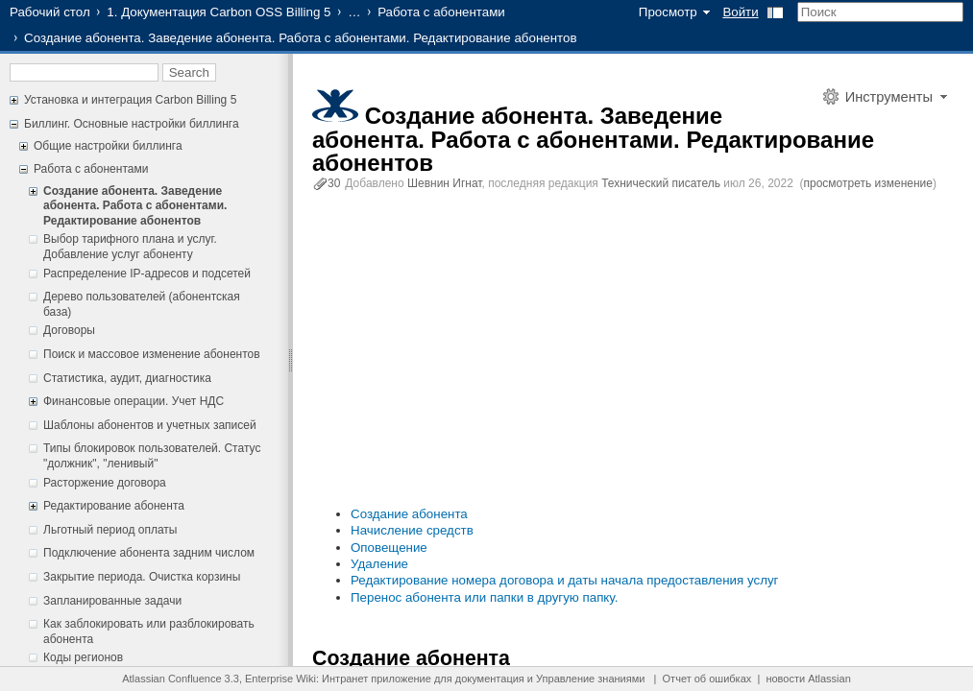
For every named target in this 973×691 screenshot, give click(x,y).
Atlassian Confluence (171, 678)
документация (489, 678)
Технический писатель (660, 183)
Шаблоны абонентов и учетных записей (149, 425)
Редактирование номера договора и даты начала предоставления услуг (564, 580)
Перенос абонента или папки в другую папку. (484, 597)
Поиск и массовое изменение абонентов (151, 354)
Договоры (69, 330)
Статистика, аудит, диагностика (127, 378)
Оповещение (389, 547)
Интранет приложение (376, 678)
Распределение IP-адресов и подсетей (147, 273)
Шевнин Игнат (444, 183)
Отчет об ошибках (707, 678)
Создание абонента (409, 514)
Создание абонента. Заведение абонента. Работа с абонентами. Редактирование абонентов (135, 205)
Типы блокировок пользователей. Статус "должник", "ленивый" (151, 455)
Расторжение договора (104, 482)
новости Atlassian (808, 678)
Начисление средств (412, 530)
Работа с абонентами (441, 12)
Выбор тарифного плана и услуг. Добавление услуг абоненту (130, 246)
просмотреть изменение (868, 183)
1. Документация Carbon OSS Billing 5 (218, 12)
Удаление (379, 564)
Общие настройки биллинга (108, 146)
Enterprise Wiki (280, 678)
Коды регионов (83, 657)
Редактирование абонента (113, 505)
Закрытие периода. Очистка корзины (141, 577)
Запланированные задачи (112, 601)
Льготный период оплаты (110, 529)
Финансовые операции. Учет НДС (133, 401)
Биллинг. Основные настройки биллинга (131, 124)
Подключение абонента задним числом (149, 553)
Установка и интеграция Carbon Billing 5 (130, 100)
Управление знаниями (590, 678)
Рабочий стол (50, 12)
